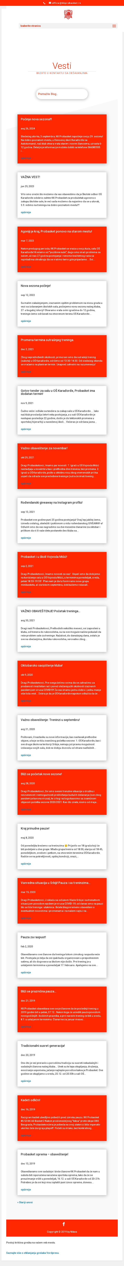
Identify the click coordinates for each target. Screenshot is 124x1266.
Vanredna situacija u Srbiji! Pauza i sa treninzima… (55, 883)
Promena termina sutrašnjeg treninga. (47, 340)
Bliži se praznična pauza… (38, 991)
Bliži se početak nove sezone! (41, 774)
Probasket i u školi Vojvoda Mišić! (44, 556)
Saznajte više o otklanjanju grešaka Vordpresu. (32, 1253)
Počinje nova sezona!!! (36, 119)
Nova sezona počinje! (36, 286)
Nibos (73, 1231)
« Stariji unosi (25, 1202)
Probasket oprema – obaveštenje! (44, 1154)
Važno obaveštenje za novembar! (44, 448)
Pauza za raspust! (33, 937)
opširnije (26, 158)
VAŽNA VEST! (30, 177)
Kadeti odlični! (30, 1100)
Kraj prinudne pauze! (35, 828)
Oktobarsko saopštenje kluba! (42, 665)
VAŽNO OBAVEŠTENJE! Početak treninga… (50, 611)
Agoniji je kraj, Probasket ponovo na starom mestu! (56, 231)
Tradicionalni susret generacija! (43, 1045)
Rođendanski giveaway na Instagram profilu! (51, 502)
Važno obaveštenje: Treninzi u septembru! (50, 720)
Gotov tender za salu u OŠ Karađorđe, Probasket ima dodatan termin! (58, 392)
